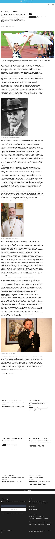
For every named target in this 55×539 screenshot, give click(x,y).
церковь (4, 408)
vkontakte (35, 509)
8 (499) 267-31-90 (40, 516)
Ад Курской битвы (34, 400)
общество (39, 483)
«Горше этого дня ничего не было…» (13, 438)
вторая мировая (18, 406)
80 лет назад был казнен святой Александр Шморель (13, 402)
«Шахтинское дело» (8, 475)
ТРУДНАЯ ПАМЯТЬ (32, 503)
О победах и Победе (35, 475)
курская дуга (38, 409)
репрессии (12, 481)
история (31, 407)
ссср (20, 481)
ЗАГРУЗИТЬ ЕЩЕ (27, 490)
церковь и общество (33, 446)
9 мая (43, 481)
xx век (23, 406)
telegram (30, 509)
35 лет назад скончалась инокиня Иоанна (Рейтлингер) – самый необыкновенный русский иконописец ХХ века (40, 441)
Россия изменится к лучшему (38, 438)
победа (44, 483)
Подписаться (14, 509)
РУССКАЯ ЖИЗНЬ (37, 501)
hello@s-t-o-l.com (32, 516)
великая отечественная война (42, 407)
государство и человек (32, 17)
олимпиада (43, 17)
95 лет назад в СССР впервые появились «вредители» (13, 477)
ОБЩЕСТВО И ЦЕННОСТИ (10, 26)
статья (39, 17)
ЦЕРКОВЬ (31, 501)
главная (2, 26)
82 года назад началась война (8, 440)
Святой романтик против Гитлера (12, 400)
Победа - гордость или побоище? (36, 477)
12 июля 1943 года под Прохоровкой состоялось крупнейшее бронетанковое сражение (39, 403)
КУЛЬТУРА (44, 501)
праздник (47, 481)
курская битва (32, 409)
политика (35, 483)
